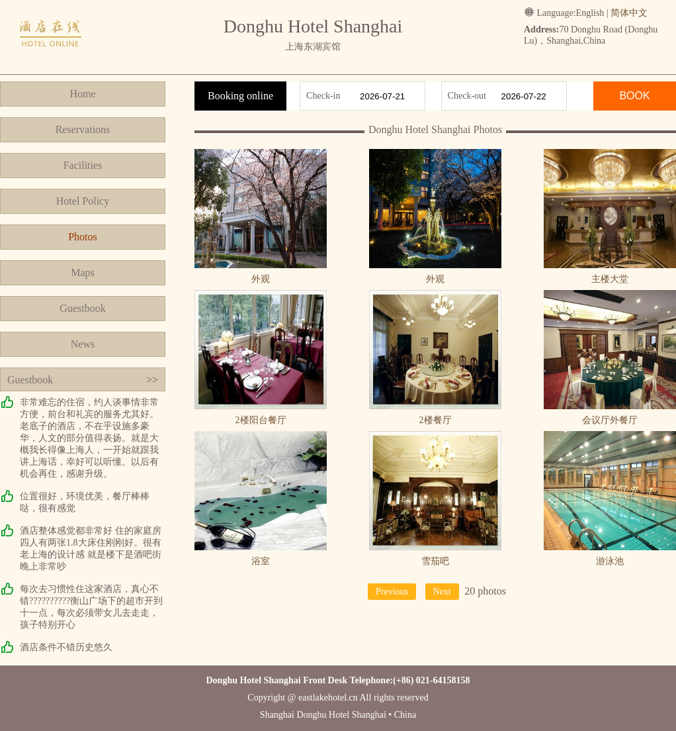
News (83, 344)
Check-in (323, 96)
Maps (83, 272)
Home (82, 93)
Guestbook (82, 308)
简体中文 (629, 13)
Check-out (467, 96)
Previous (392, 592)
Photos (82, 236)
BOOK (634, 95)
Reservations (83, 129)
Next (442, 592)
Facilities (83, 165)
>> (152, 379)
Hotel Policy (82, 201)
